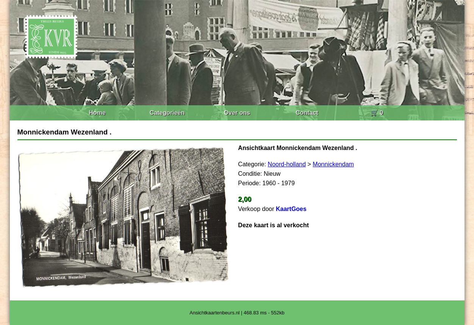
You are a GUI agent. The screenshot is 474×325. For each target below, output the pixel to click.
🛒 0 (377, 112)
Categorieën (167, 112)
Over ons (237, 112)
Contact (307, 112)
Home (97, 112)
